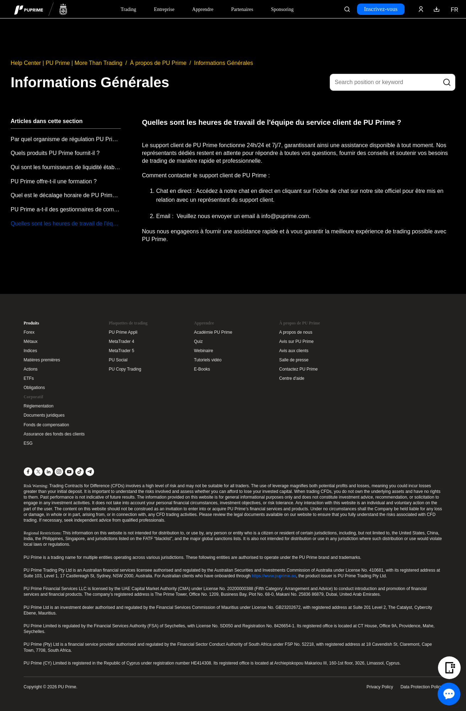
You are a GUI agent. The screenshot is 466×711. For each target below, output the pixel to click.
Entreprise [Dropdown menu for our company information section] (164, 9)
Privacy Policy (380, 686)
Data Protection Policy (421, 686)
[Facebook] (28, 471)
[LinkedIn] (48, 471)
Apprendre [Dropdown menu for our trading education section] (202, 9)
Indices (30, 350)
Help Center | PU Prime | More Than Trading (66, 63)
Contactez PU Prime (298, 369)
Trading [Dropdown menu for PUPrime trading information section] (128, 9)
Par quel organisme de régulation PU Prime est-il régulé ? (66, 139)
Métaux (31, 341)
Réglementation (39, 406)
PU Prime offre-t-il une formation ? (54, 181)
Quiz (198, 341)
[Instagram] (59, 471)
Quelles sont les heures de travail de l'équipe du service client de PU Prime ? (66, 224)
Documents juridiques (44, 415)
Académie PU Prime (213, 332)
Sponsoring (282, 9)
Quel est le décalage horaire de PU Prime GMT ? (66, 195)
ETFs (29, 378)
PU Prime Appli (123, 332)
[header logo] (40, 9)
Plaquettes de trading (128, 323)
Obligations (34, 387)
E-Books (202, 369)
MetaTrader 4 (122, 341)
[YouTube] (69, 471)
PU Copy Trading (125, 369)
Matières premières (42, 359)
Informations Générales (223, 63)
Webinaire (203, 350)
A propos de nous (295, 332)
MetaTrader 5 (122, 350)
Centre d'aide (292, 378)
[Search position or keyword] (392, 82)
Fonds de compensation (46, 424)
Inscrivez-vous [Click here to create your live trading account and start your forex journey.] (381, 9)
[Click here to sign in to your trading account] (421, 9)
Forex (29, 332)
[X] (38, 471)
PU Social (118, 359)
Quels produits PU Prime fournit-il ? (55, 153)
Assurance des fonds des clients (54, 434)
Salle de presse (294, 359)
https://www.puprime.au (274, 575)
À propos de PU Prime (158, 63)
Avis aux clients (293, 350)
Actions (31, 369)
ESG (28, 443)
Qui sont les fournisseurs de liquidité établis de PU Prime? (66, 167)
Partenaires (242, 9)
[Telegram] (90, 471)
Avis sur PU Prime (296, 341)
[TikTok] (79, 471)
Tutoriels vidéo (208, 359)
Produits (31, 323)
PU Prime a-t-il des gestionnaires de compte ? (66, 209)
